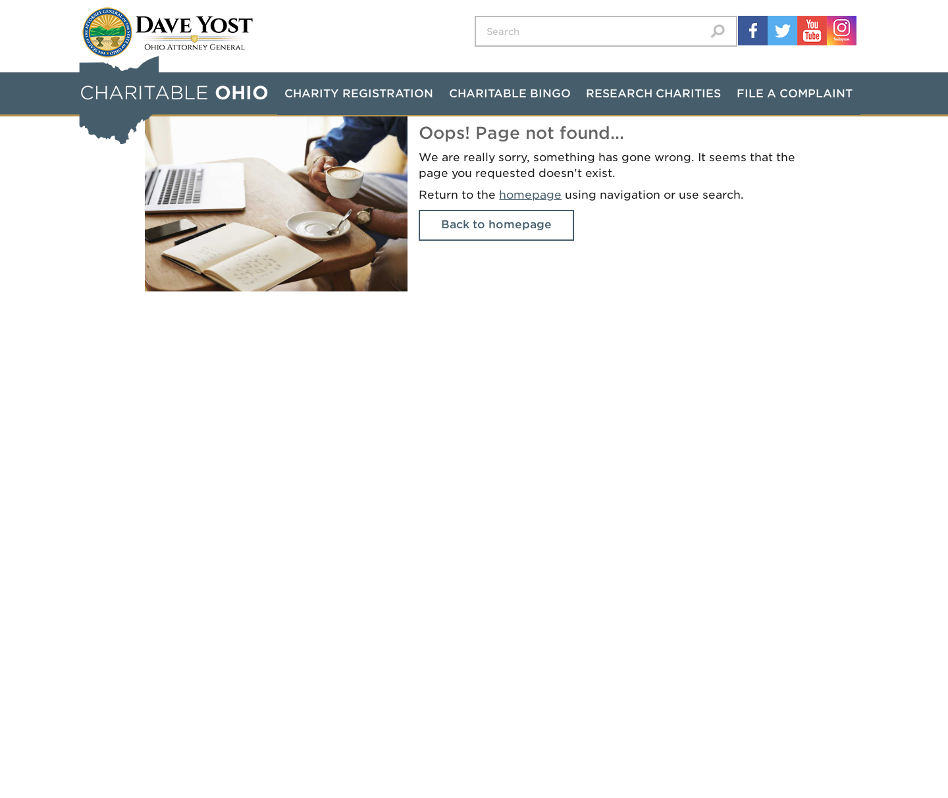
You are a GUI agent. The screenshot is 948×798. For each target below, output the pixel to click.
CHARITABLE (174, 93)
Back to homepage (496, 224)
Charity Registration (358, 93)
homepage (530, 194)
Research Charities (653, 93)
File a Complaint (795, 93)
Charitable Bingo (510, 93)
